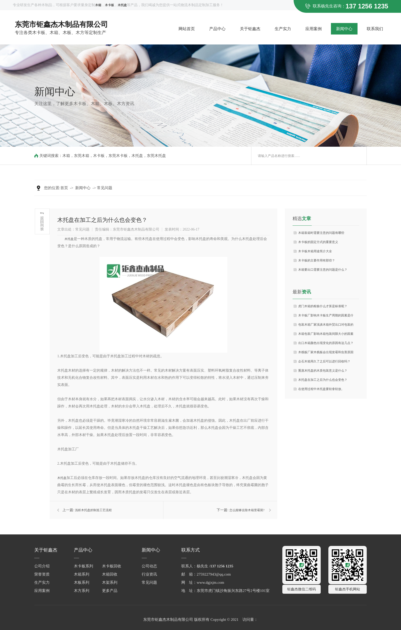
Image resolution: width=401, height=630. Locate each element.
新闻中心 (344, 29)
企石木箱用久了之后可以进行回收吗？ (324, 361)
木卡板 (99, 156)
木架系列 (109, 582)
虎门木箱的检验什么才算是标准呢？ (322, 306)
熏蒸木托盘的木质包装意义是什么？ (322, 370)
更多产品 (109, 591)
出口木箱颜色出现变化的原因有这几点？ (325, 343)
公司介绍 (42, 566)
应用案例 (313, 29)
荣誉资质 (42, 574)
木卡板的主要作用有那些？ (316, 260)
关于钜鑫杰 (250, 29)
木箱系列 (81, 574)
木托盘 (137, 156)
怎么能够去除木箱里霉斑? (246, 510)
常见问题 (104, 188)
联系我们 (375, 29)
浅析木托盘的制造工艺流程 (93, 510)
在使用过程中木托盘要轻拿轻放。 (321, 389)
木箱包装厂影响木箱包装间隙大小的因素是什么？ (325, 335)
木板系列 (81, 582)
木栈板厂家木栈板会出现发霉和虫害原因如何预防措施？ (325, 353)
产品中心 (217, 29)
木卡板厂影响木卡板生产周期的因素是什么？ (325, 317)
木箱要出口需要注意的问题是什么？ (322, 269)
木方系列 (81, 591)
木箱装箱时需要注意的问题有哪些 (321, 233)
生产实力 (283, 29)
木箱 (66, 156)
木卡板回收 (111, 566)
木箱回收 (109, 574)
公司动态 (149, 566)
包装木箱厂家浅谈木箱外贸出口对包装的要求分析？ (325, 326)
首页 (64, 188)
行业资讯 (149, 574)
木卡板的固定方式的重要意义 (318, 242)
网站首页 (187, 29)
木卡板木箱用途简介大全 (315, 251)
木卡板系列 (83, 566)
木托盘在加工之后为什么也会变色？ (322, 380)
